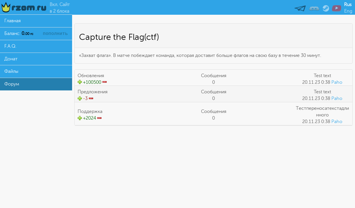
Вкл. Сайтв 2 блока (60, 8)
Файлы (11, 71)
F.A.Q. (10, 46)
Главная (12, 20)
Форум (11, 84)
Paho (336, 82)
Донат (11, 59)
